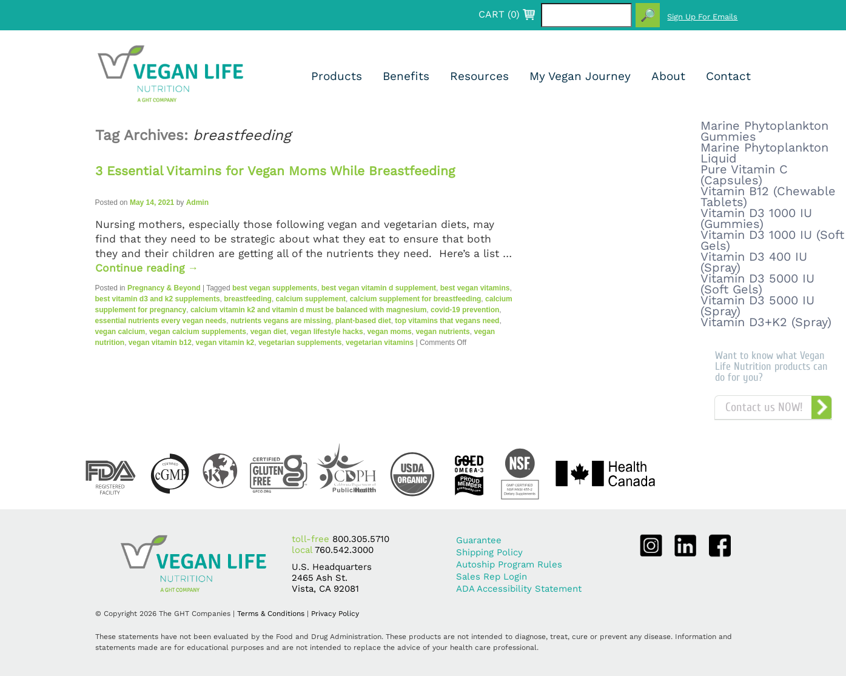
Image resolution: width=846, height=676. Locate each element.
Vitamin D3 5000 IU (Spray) (757, 305)
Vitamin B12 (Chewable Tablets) (768, 196)
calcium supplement (311, 299)
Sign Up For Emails (702, 16)
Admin (197, 202)
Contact (728, 76)
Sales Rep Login (491, 576)
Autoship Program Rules (509, 564)
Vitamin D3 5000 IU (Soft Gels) (757, 283)
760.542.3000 (344, 549)
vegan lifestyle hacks (326, 331)
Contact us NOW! (764, 407)
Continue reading (147, 268)
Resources (479, 76)
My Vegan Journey (580, 76)
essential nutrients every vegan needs (161, 320)
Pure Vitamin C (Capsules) (744, 174)
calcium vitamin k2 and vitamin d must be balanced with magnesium (308, 310)
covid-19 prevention (465, 310)
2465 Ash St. (319, 577)
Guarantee (479, 540)
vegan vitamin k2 (225, 342)
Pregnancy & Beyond (164, 288)
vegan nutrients (442, 331)
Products (336, 76)
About (668, 76)
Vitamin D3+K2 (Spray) (765, 322)
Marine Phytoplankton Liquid (764, 153)
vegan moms (389, 331)
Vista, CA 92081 (325, 588)
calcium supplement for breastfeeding (416, 299)
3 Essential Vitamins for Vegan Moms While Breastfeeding (275, 170)
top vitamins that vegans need (447, 320)
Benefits (406, 76)
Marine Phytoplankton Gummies (764, 131)
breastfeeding (248, 299)
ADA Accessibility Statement (519, 588)
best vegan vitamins (475, 288)
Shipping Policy (489, 552)
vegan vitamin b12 (160, 342)
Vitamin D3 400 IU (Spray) (753, 262)
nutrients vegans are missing (280, 320)
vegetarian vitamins (380, 342)
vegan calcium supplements (197, 331)
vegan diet (268, 331)
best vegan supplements (274, 288)
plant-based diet (363, 320)
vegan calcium (120, 331)
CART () (499, 14)
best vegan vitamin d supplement (378, 288)
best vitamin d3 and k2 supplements (157, 299)
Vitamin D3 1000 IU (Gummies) (756, 218)
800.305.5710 (360, 539)
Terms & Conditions (270, 613)
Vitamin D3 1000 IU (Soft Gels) (772, 240)
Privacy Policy (335, 613)
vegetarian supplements (299, 342)
